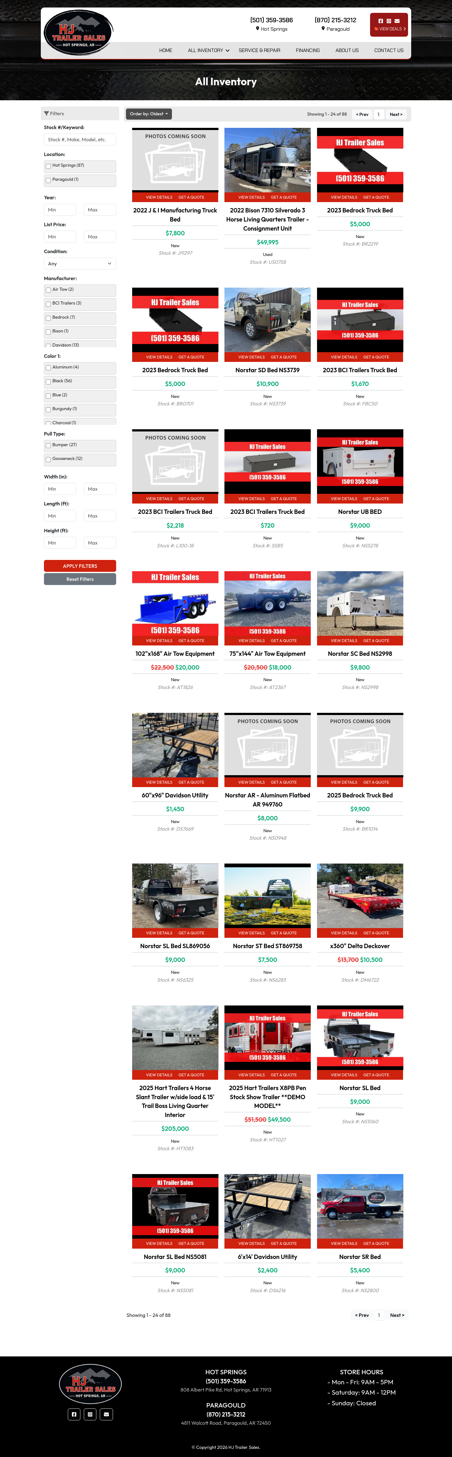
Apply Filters (80, 566)
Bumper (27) (64, 444)
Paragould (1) (65, 179)
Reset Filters (80, 579)
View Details (159, 197)
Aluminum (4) (65, 367)
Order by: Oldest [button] (147, 114)
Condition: (55, 251)
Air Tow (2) (62, 289)
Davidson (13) (65, 345)
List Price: (55, 224)
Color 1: (52, 356)
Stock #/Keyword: (64, 127)
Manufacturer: (60, 278)
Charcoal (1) (64, 423)
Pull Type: (54, 434)
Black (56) (62, 381)
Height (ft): (56, 530)
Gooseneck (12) (67, 458)
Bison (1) (60, 331)
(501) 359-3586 (226, 1381)
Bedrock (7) (63, 317)
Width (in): (55, 476)
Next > (396, 114)
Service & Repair (259, 50)
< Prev (362, 114)
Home (165, 50)
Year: (50, 197)
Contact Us (389, 50)
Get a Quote (191, 197)
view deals (388, 29)
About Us (347, 50)
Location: (54, 154)
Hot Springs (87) (68, 165)
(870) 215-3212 (226, 1414)
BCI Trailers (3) (66, 303)
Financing (308, 50)
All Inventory (205, 50)
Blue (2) (59, 395)
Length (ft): (56, 503)
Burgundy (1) (64, 408)
